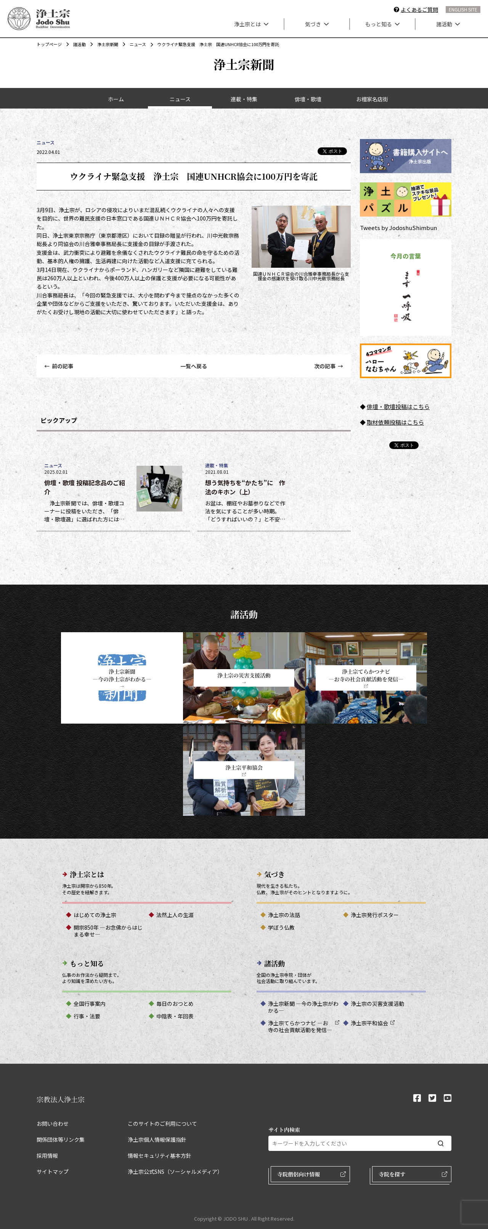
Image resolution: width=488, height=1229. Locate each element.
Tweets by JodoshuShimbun (398, 228)
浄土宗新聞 (104, 44)
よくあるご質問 (419, 9)
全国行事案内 (90, 1003)
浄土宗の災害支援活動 (377, 1003)
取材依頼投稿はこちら (395, 422)
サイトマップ (53, 1171)
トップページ (49, 44)
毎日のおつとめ (175, 1003)
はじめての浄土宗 (95, 914)
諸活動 (448, 24)
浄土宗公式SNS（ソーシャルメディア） (175, 1171)
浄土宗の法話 (284, 914)
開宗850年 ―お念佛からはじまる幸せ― (108, 931)
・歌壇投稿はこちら (404, 407)
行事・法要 (87, 1016)
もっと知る (382, 24)
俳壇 (372, 407)
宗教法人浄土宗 (61, 1099)
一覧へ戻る (193, 366)
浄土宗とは (251, 24)
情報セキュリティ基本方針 (159, 1155)
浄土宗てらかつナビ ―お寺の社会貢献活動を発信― (300, 1026)
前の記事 (58, 366)
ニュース (134, 44)
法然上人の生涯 (175, 914)
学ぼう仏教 (281, 927)
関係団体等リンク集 (61, 1139)
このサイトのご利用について (162, 1123)
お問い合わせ (53, 1123)
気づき (317, 24)
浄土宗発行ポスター (375, 914)
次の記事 (328, 366)
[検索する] (440, 1143)
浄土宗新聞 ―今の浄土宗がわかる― (303, 1007)
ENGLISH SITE (463, 9)
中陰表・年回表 (175, 1016)
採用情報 (47, 1155)
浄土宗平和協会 (369, 1023)
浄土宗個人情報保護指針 (157, 1139)
